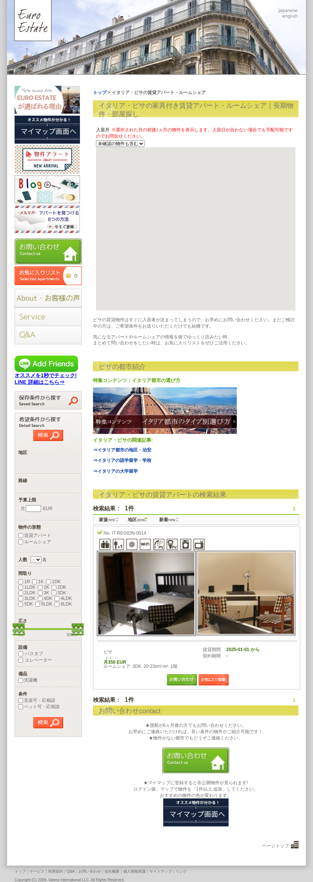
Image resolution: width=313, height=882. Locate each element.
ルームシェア (34, 541)
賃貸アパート (34, 535)
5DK (25, 604)
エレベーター (35, 660)
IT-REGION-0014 (129, 533)
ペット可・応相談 (39, 706)
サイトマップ (160, 871)
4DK (45, 598)
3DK (59, 592)
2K (43, 587)
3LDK (26, 598)
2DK (59, 587)
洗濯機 (27, 680)
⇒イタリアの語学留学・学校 (122, 460)
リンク (181, 871)
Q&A (71, 871)
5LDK (43, 604)
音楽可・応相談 (36, 700)
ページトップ (275, 845)
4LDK (63, 598)
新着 (167, 519)
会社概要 (112, 871)
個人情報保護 (134, 871)
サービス (37, 871)
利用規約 (55, 871)
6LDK (63, 604)
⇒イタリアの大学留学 (115, 471)
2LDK (26, 592)
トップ (20, 871)
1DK (53, 581)
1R (24, 581)
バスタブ (30, 653)
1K (38, 581)
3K (43, 592)
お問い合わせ (89, 871)
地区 (136, 519)
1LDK (26, 587)
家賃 (107, 519)
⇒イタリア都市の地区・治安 (122, 450)
